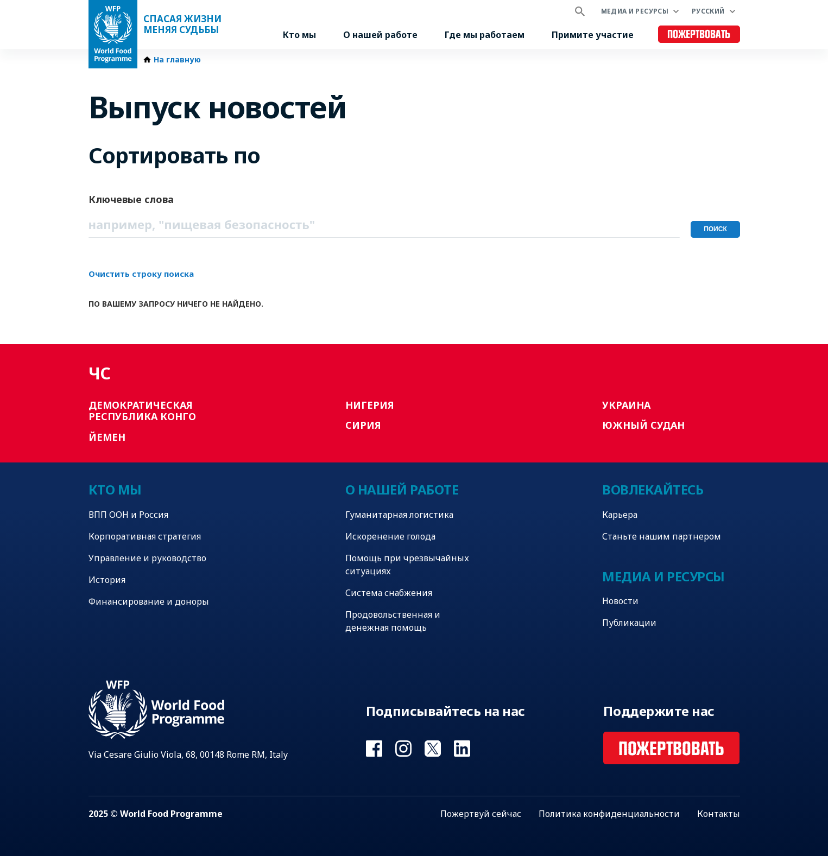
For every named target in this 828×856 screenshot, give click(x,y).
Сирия (363, 425)
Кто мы (299, 35)
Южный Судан (643, 425)
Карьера (619, 515)
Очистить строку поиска (141, 273)
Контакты (718, 814)
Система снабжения (388, 593)
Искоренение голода (390, 536)
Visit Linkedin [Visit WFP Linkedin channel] (462, 748)
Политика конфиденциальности (609, 814)
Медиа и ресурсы (634, 11)
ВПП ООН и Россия (128, 515)
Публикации (629, 623)
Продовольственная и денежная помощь (392, 620)
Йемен (107, 436)
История (107, 580)
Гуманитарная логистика (399, 515)
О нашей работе (380, 35)
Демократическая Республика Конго (142, 410)
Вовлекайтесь (652, 489)
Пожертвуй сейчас (480, 814)
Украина (626, 404)
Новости (620, 601)
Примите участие (593, 35)
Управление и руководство (147, 558)
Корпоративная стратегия (145, 536)
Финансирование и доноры (149, 601)
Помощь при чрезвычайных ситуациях (407, 564)
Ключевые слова (131, 199)
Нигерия (369, 404)
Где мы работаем (484, 35)
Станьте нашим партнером (661, 536)
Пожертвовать (698, 34)
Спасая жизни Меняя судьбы (182, 24)
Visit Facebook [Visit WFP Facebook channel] (374, 748)
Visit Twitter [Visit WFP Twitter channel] (433, 748)
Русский (708, 11)
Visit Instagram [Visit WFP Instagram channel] (403, 748)
